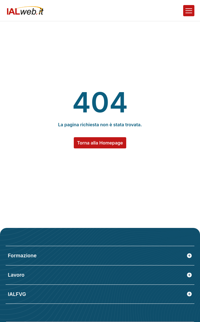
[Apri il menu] (188, 10)
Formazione (100, 255)
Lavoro (100, 275)
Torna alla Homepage (100, 143)
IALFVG (100, 294)
